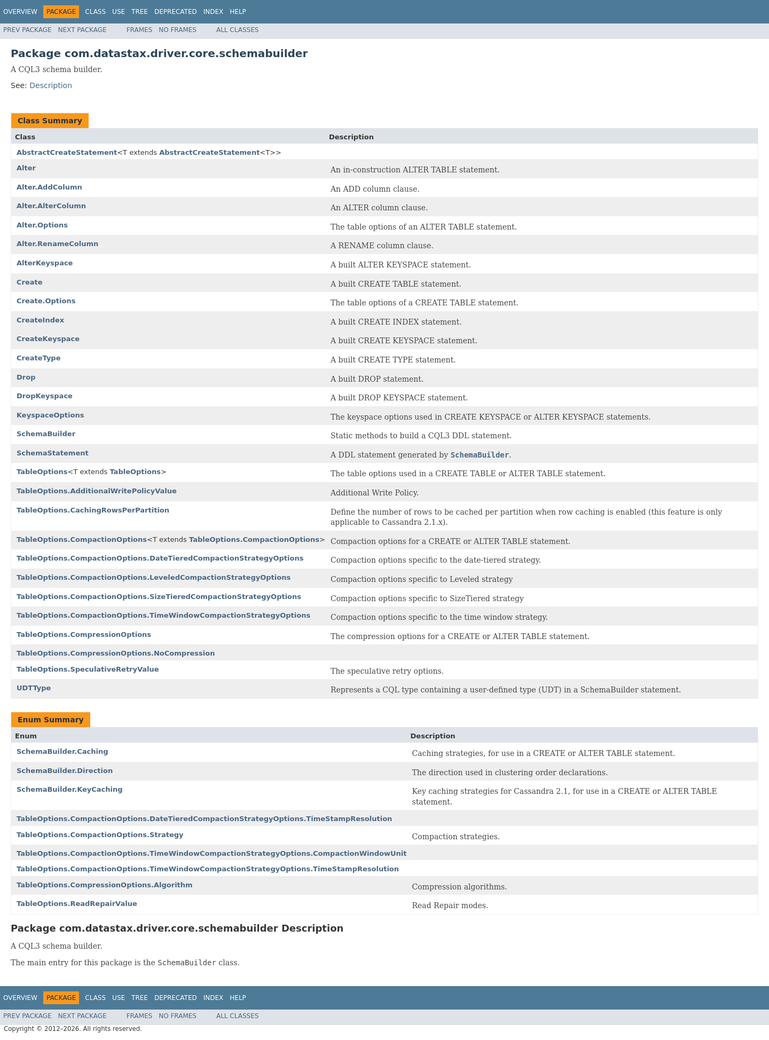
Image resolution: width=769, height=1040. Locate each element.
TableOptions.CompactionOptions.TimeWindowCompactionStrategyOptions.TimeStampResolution (208, 869)
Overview (20, 11)
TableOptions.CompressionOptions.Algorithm (105, 885)
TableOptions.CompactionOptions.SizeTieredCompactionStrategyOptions (159, 597)
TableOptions (42, 472)
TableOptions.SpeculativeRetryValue (88, 669)
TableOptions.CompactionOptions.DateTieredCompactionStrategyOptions (160, 558)
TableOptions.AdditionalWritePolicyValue (97, 491)
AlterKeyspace (45, 263)
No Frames (178, 30)
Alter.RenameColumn (57, 244)
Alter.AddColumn (49, 187)
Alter (26, 168)
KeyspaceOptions (50, 415)
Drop (26, 377)
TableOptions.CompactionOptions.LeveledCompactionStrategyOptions (154, 577)
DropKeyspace (45, 396)
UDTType (34, 688)
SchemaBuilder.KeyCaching (70, 789)
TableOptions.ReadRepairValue (77, 904)
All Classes (237, 30)
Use (118, 11)
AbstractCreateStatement (67, 152)
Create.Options (46, 301)
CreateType (39, 358)
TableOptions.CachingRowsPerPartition (93, 510)
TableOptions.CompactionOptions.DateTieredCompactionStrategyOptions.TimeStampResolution (204, 819)
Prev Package (27, 30)
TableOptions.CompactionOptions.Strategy (100, 835)
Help (238, 11)
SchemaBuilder (46, 434)
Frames (140, 30)
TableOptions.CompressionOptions (84, 635)
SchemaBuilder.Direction (65, 771)
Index (213, 11)
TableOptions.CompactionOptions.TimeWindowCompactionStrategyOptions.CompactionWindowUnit (212, 853)
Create (30, 282)
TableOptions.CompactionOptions (82, 539)
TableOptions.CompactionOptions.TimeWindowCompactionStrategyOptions (163, 615)
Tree (139, 11)
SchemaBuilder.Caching (62, 751)
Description (50, 85)
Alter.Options (42, 225)
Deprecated (175, 11)
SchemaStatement (53, 453)
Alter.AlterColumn (51, 206)
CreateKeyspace (48, 339)
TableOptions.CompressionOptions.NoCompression (116, 653)
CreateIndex (40, 320)
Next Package (82, 30)
